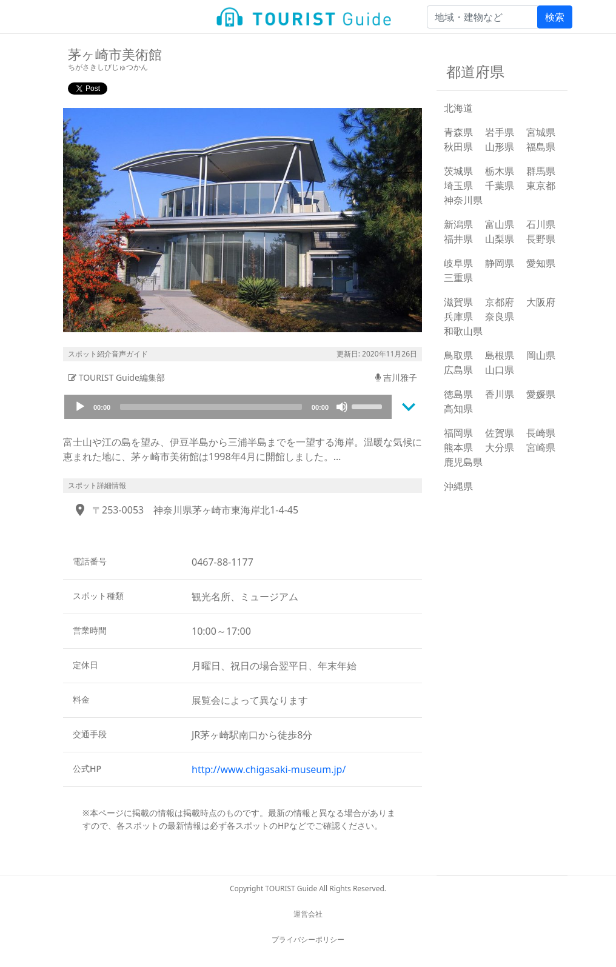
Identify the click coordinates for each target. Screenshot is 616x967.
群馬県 (540, 171)
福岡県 (458, 433)
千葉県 (499, 185)
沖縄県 (458, 486)
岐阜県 (458, 263)
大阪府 (540, 302)
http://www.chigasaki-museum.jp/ (269, 769)
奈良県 (499, 316)
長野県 (540, 239)
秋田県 (458, 146)
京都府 (499, 302)
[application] (228, 407)
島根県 (499, 355)
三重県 (458, 277)
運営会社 (308, 914)
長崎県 (540, 433)
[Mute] (342, 407)
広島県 (458, 369)
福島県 (540, 146)
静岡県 (499, 263)
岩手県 (499, 132)
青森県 (458, 132)
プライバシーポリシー (308, 939)
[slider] (211, 407)
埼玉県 (458, 185)
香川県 (499, 394)
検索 (554, 17)
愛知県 (540, 263)
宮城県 (540, 132)
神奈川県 (463, 200)
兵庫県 (458, 316)
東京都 (540, 185)
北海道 (458, 108)
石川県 (540, 224)
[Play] (80, 407)
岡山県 (540, 355)
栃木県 (499, 171)
